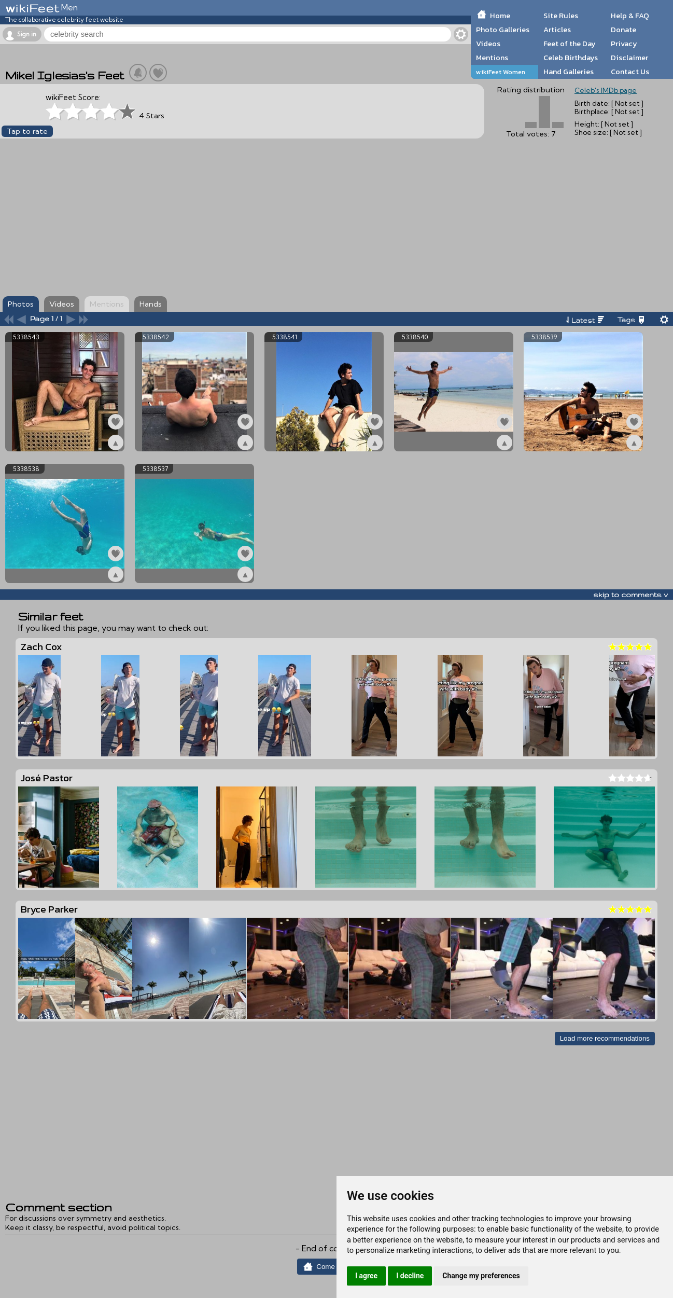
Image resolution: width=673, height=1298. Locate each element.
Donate (623, 29)
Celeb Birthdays (570, 57)
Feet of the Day (569, 43)
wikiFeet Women (500, 72)
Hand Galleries (568, 71)
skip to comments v (630, 594)
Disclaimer (629, 57)
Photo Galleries (502, 29)
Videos (488, 43)
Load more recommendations (605, 1038)
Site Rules (560, 15)
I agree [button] (366, 1276)
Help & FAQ (630, 15)
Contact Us (630, 71)
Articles (557, 29)
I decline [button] (410, 1276)
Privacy (624, 43)
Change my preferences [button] (481, 1276)
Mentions (492, 57)
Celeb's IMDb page (605, 90)
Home (500, 15)
